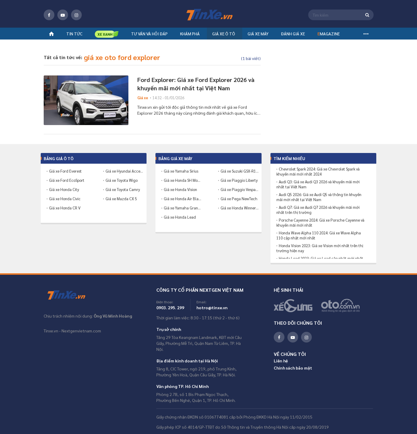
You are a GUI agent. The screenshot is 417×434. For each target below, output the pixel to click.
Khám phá (190, 35)
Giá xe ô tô (223, 35)
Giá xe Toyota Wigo (122, 180)
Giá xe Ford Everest (65, 170)
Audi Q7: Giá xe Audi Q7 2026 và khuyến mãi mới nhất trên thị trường (318, 210)
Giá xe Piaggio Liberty (239, 180)
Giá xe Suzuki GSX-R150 (240, 170)
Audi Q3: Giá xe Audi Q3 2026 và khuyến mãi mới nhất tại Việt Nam (318, 184)
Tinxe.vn (70, 295)
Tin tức (74, 35)
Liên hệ (281, 360)
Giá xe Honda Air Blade (183, 198)
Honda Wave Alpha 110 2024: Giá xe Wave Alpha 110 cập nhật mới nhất (318, 235)
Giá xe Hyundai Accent (125, 170)
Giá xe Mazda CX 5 (121, 198)
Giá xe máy (258, 35)
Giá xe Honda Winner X (240, 207)
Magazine (328, 35)
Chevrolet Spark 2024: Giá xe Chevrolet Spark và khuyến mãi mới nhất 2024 (318, 171)
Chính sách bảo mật (293, 367)
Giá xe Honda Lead (180, 217)
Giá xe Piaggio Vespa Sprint (240, 189)
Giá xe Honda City (64, 189)
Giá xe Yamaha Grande (183, 207)
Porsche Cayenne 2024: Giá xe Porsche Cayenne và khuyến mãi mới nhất (320, 223)
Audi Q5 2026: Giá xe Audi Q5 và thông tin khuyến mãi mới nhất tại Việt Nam (318, 197)
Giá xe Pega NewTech (239, 198)
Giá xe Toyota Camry (123, 189)
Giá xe (142, 97)
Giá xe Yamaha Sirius (181, 170)
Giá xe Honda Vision (180, 189)
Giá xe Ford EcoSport (66, 180)
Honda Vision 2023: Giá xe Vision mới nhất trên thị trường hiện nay (319, 248)
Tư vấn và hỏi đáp (149, 35)
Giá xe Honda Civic (65, 198)
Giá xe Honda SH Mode (183, 180)
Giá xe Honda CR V (65, 207)
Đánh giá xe (293, 35)
